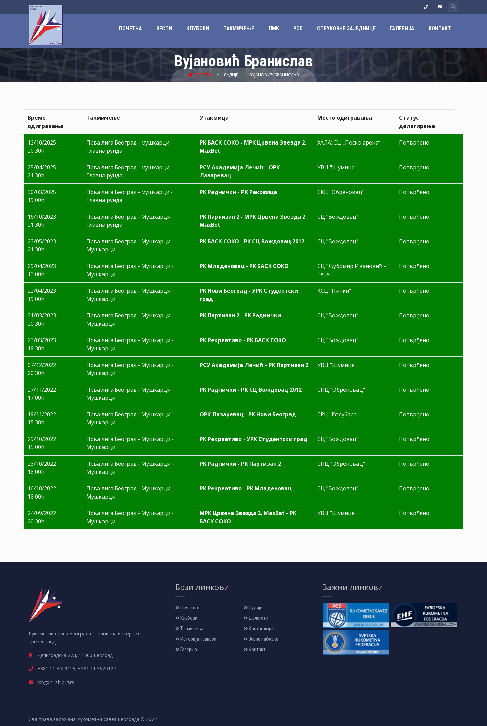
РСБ (298, 28)
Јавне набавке (261, 639)
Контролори (259, 628)
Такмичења (189, 628)
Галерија (402, 28)
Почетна (130, 28)
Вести (164, 28)
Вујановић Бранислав (274, 75)
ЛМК (273, 28)
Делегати (256, 618)
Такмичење (238, 28)
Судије (231, 75)
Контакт (439, 28)
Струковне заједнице (346, 28)
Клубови (197, 28)
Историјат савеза (195, 639)
